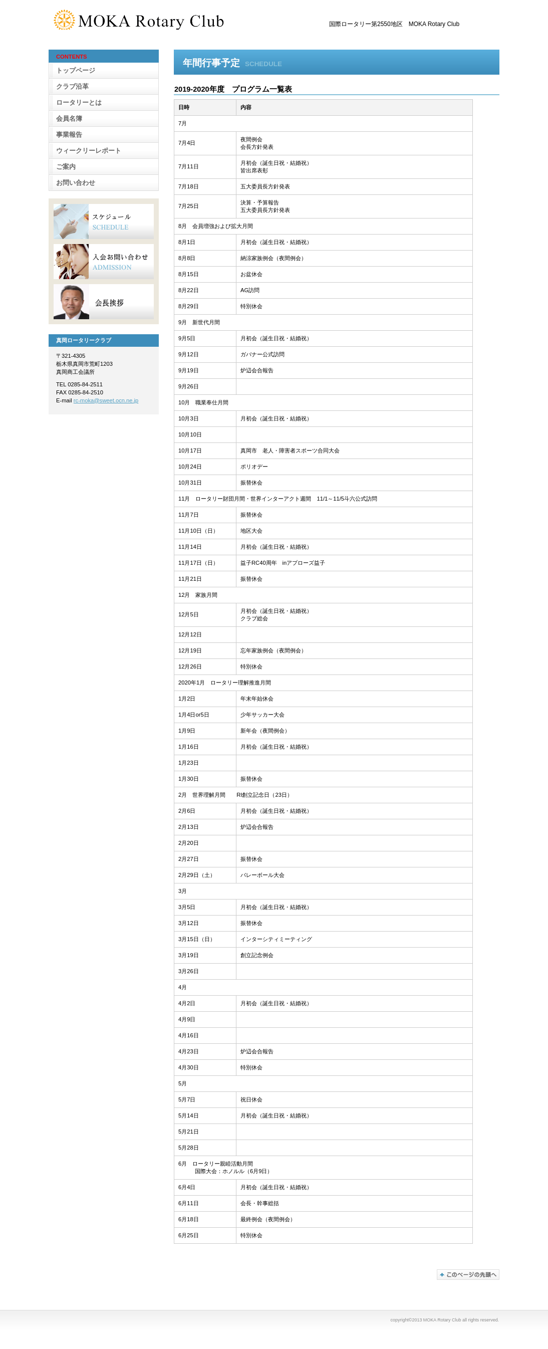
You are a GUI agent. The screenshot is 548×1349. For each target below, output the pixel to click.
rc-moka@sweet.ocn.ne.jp (106, 400)
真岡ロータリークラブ (154, 20)
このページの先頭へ (468, 1274)
